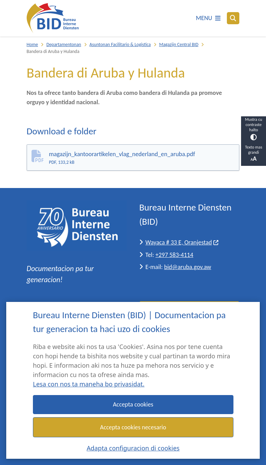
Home (32, 44)
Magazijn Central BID (178, 44)
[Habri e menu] (208, 18)
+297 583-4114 (174, 255)
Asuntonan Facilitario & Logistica (120, 44)
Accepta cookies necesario (133, 427)
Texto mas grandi (253, 153)
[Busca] (233, 18)
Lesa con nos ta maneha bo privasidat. (88, 384)
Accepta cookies (133, 404)
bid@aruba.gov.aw (187, 267)
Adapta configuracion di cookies (133, 448)
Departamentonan (63, 44)
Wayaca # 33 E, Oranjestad (182, 242)
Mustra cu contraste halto (253, 128)
